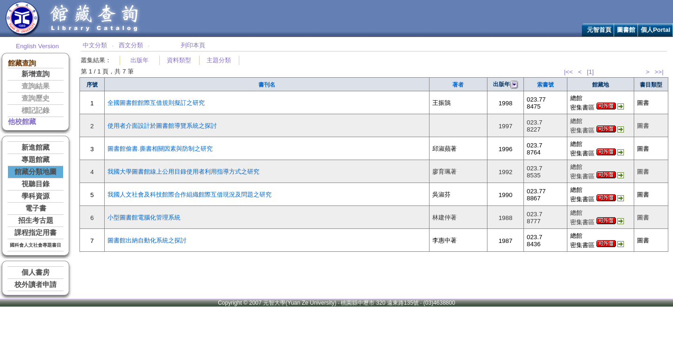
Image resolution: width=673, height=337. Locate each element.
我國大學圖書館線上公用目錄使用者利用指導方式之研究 (183, 171)
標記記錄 (35, 110)
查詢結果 (35, 86)
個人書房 (35, 272)
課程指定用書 (35, 232)
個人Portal (655, 29)
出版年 (139, 60)
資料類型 (179, 60)
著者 (458, 84)
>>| (659, 71)
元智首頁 (599, 29)
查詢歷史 (35, 98)
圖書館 (626, 29)
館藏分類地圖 (35, 172)
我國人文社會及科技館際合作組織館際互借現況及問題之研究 (189, 194)
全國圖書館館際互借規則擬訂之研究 (156, 102)
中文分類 (95, 45)
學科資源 (35, 196)
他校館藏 (22, 121)
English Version (37, 46)
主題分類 (219, 60)
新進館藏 (35, 147)
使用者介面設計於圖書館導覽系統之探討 (162, 125)
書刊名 (266, 84)
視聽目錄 (35, 184)
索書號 (545, 84)
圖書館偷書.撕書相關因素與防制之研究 (160, 148)
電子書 (35, 208)
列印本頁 (193, 45)
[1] (590, 71)
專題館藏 (35, 159)
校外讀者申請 (35, 284)
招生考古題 (35, 220)
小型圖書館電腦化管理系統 (143, 217)
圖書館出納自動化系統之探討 (146, 240)
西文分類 (131, 45)
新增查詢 (35, 74)
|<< (568, 71)
